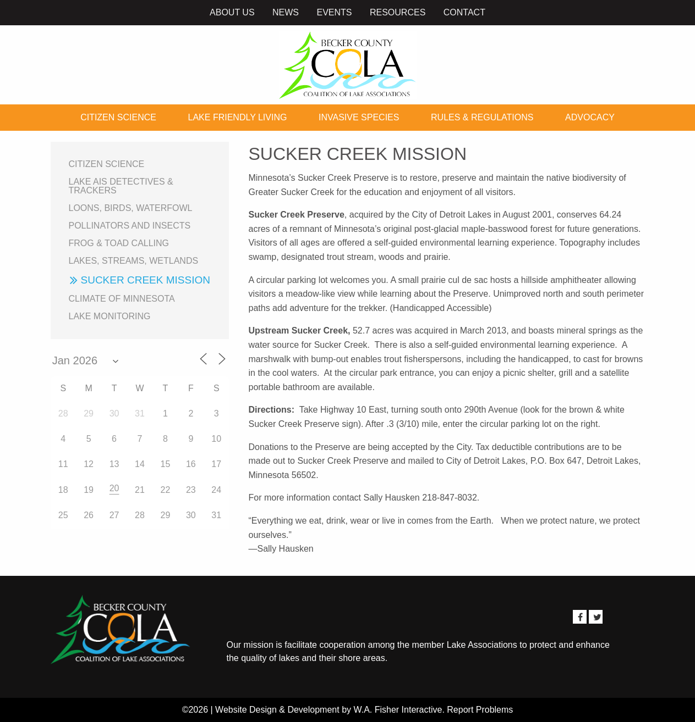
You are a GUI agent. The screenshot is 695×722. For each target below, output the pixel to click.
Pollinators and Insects (130, 225)
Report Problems (480, 709)
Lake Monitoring (110, 316)
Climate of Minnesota (122, 298)
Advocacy (590, 117)
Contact (464, 12)
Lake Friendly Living (237, 117)
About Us (232, 12)
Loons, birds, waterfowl (131, 208)
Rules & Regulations (482, 117)
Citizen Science (118, 117)
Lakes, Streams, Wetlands (134, 260)
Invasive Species (359, 117)
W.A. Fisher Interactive (397, 709)
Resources (397, 12)
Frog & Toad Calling (119, 243)
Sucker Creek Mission (145, 280)
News (285, 12)
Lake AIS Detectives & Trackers (121, 186)
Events (334, 12)
